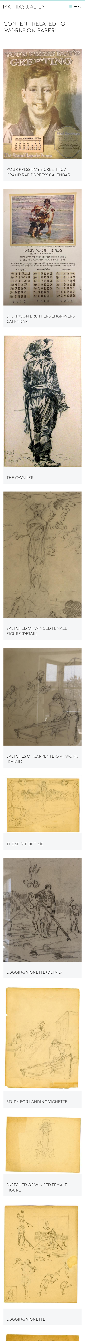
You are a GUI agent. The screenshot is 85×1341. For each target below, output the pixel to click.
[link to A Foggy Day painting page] (42, 1281)
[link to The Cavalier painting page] (42, 409)
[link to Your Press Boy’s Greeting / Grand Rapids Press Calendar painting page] (42, 115)
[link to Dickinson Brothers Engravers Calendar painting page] (42, 258)
